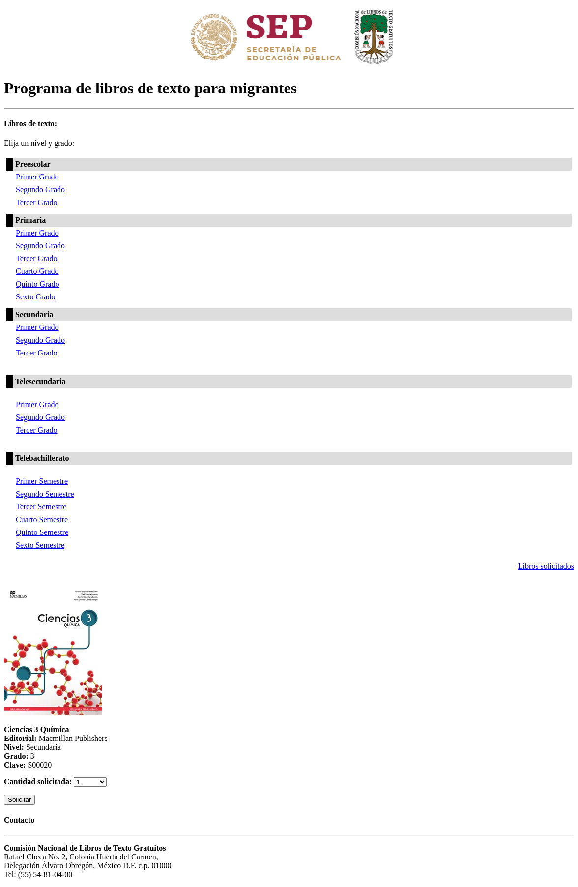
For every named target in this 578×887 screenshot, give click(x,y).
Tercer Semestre (41, 507)
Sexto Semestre (40, 545)
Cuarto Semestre (42, 519)
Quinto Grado (37, 284)
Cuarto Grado (37, 271)
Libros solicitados (546, 566)
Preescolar (33, 164)
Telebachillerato (42, 458)
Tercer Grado (37, 202)
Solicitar (19, 799)
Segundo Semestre (45, 494)
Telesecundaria (40, 381)
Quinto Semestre (42, 532)
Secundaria (34, 314)
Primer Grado (37, 177)
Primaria (30, 220)
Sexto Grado (35, 297)
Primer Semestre (42, 481)
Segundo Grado (40, 189)
